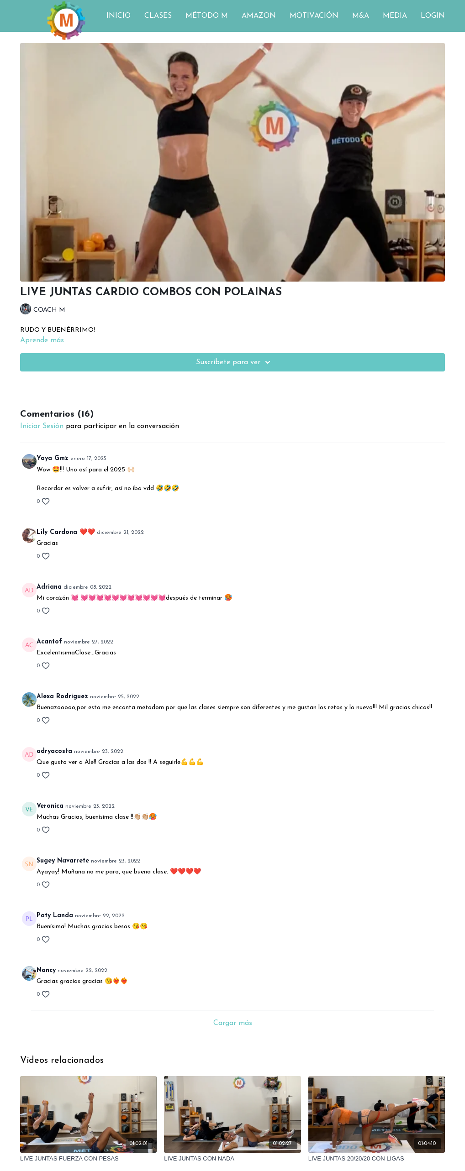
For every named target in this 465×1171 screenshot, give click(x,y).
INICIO (118, 16)
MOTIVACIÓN (314, 16)
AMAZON (259, 16)
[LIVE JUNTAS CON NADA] (232, 1158)
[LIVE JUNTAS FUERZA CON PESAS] (88, 1158)
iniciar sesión (41, 426)
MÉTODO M (206, 16)
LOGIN (433, 16)
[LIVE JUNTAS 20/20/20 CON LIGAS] (376, 1158)
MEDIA (395, 16)
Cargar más (232, 1023)
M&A (360, 16)
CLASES (158, 16)
